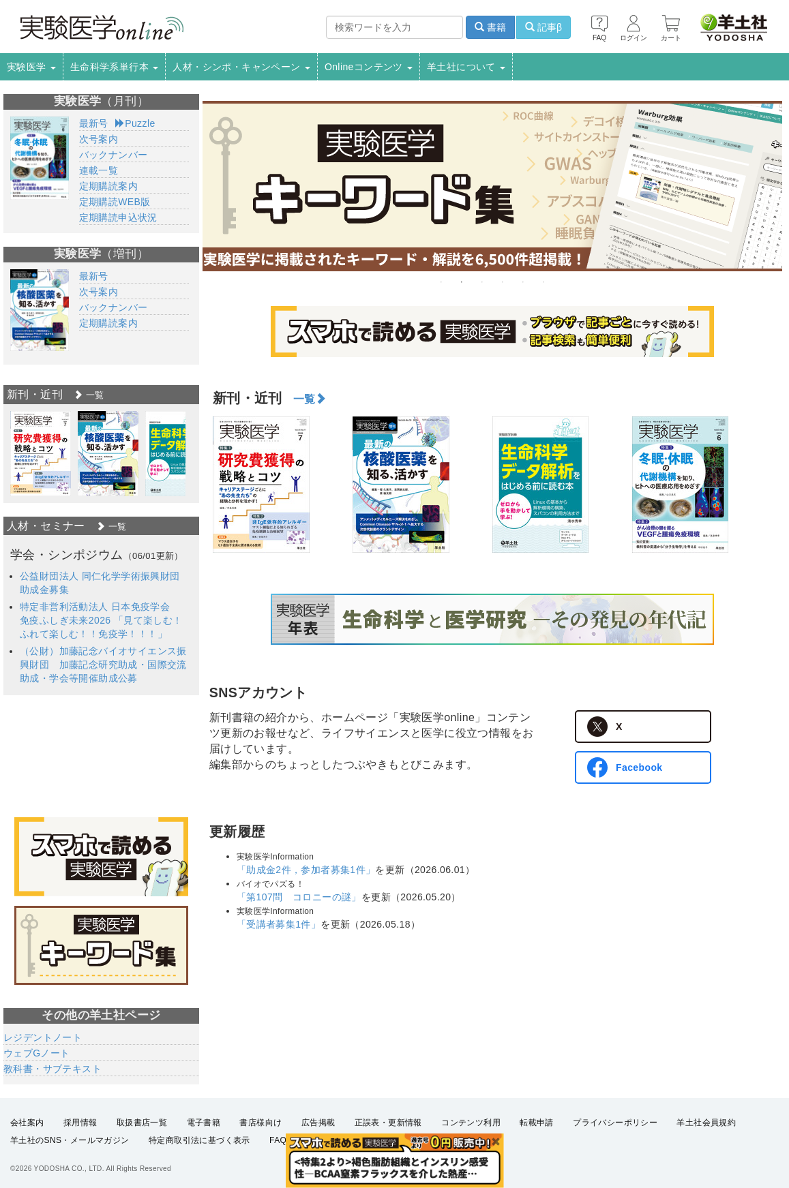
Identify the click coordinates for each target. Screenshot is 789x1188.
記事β (543, 27)
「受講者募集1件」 (279, 924)
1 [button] (441, 282)
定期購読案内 (108, 186)
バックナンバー (113, 154)
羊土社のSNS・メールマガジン (70, 1140)
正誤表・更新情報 (388, 1122)
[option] (493, 186)
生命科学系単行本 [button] (114, 66)
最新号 (93, 123)
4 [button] (502, 282)
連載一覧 (99, 170)
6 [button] (543, 282)
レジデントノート (42, 1037)
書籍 (490, 27)
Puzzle (135, 123)
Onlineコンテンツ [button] (369, 66)
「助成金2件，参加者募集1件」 (306, 869)
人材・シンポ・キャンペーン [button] (241, 66)
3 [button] (482, 282)
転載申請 (537, 1122)
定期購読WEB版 (115, 201)
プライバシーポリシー (615, 1122)
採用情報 (80, 1122)
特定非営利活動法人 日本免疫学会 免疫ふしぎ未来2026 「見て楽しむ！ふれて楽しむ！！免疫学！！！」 (101, 620)
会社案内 (27, 1122)
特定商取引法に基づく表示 (199, 1140)
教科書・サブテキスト (52, 1068)
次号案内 (99, 139)
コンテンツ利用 (471, 1122)
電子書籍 (204, 1122)
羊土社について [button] (466, 66)
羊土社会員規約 (706, 1122)
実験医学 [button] (31, 66)
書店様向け (260, 1122)
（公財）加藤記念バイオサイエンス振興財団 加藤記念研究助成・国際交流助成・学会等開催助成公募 (103, 664)
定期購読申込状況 (118, 217)
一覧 (310, 399)
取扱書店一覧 (142, 1122)
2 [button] (461, 282)
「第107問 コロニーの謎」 (299, 897)
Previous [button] (202, 484)
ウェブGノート (36, 1053)
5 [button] (523, 282)
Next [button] (782, 484)
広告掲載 (318, 1122)
